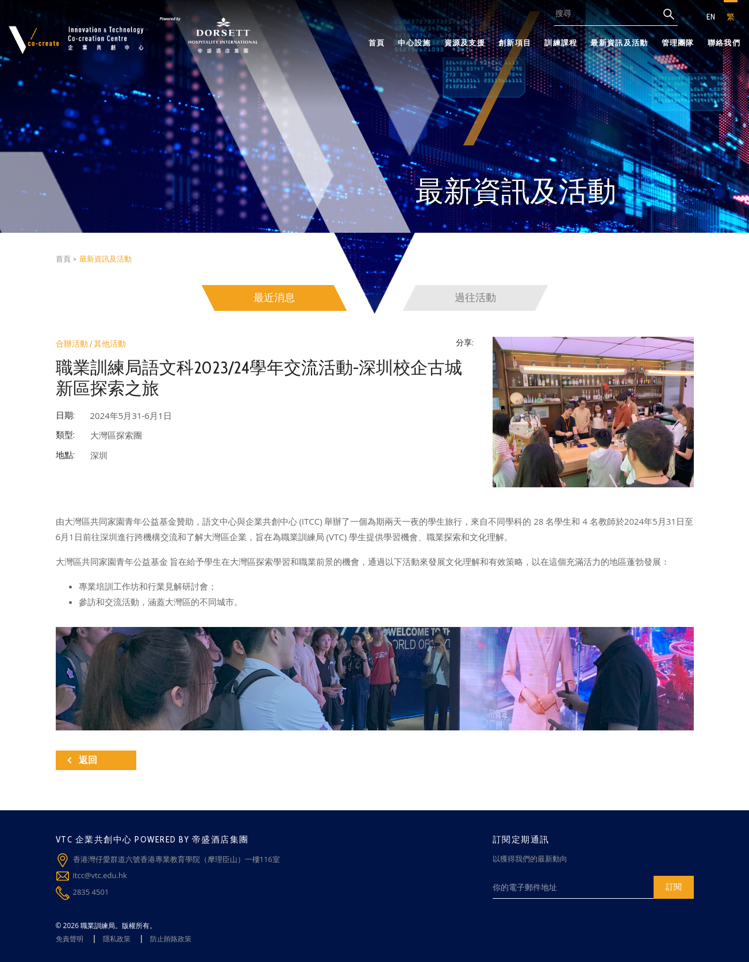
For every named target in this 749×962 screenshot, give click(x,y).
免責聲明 (69, 939)
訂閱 (674, 886)
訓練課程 (560, 42)
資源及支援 (465, 42)
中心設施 (414, 42)
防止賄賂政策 (170, 939)
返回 (82, 760)
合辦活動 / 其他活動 (91, 343)
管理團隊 (678, 42)
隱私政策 (116, 939)
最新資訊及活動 (619, 42)
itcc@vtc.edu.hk (100, 875)
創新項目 (514, 42)
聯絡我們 (724, 42)
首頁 (376, 42)
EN (710, 16)
